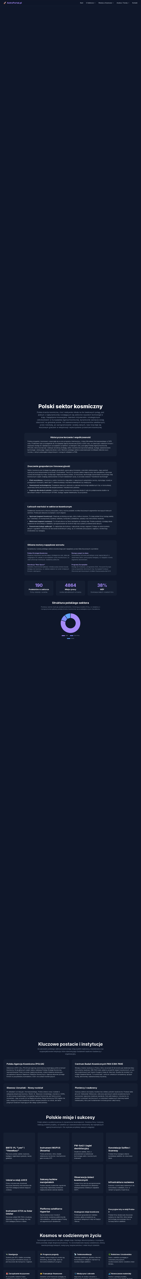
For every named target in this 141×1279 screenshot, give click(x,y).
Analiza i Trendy (123, 3)
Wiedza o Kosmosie (106, 3)
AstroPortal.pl (13, 3)
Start (81, 3)
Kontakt (134, 3)
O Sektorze (91, 3)
